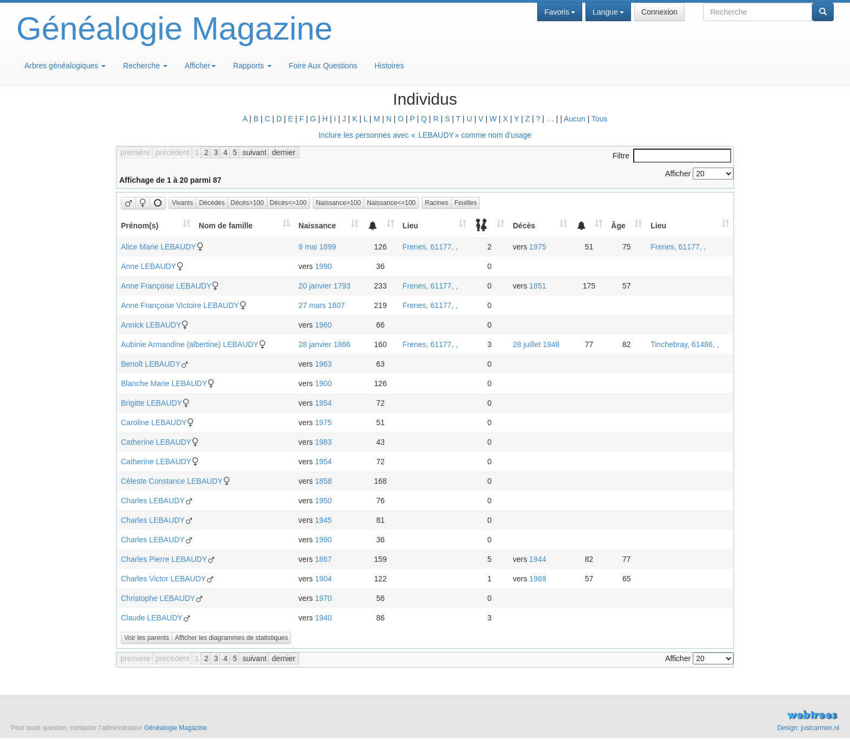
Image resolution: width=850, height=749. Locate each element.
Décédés (211, 203)
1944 (537, 559)
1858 (323, 481)
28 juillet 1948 (536, 344)
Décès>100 (247, 203)
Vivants (182, 203)
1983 (323, 442)
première (135, 152)
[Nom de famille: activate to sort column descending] (244, 225)
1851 (537, 285)
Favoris (559, 12)
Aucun (574, 118)
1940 (323, 617)
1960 (323, 325)
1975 (537, 246)
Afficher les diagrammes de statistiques (231, 638)
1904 (323, 578)
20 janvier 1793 (325, 285)
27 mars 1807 (322, 305)
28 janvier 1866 (325, 344)
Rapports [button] (252, 65)
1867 (323, 559)
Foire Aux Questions (323, 65)
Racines (436, 203)
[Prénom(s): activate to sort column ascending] (156, 225)
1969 (537, 578)
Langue (608, 12)
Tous (599, 118)
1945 (323, 520)
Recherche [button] (145, 65)
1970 (323, 598)
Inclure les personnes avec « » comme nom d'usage (425, 135)
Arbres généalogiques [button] (65, 65)
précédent (172, 152)
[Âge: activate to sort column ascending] (626, 225)
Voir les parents (146, 638)
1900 (323, 383)
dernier (283, 152)
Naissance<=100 (391, 203)
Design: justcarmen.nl (808, 728)
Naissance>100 (338, 203)
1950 (323, 500)
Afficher (200, 65)
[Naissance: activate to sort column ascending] (328, 225)
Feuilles (465, 203)
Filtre (672, 156)
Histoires (389, 65)
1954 (323, 403)
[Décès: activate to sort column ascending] (539, 225)
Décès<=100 (288, 203)
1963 (323, 364)
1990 (323, 266)
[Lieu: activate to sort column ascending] (434, 225)
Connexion (659, 12)
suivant (254, 152)
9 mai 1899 (317, 246)
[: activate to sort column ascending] (380, 225)
